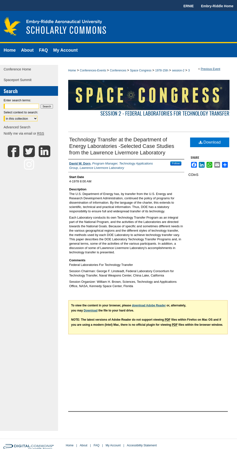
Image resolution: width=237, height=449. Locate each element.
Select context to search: (21, 112)
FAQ (96, 445)
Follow (176, 163)
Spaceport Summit (17, 80)
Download (210, 142)
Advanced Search (17, 127)
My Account (113, 445)
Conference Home (17, 69)
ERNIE (188, 6)
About (83, 445)
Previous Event (210, 69)
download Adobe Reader (149, 305)
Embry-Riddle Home (217, 6)
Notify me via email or (24, 133)
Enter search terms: (17, 100)
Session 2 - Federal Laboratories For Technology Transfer (164, 113)
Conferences (118, 70)
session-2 (178, 70)
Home (72, 70)
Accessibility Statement (142, 445)
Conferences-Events (93, 70)
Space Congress (141, 70)
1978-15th (162, 70)
